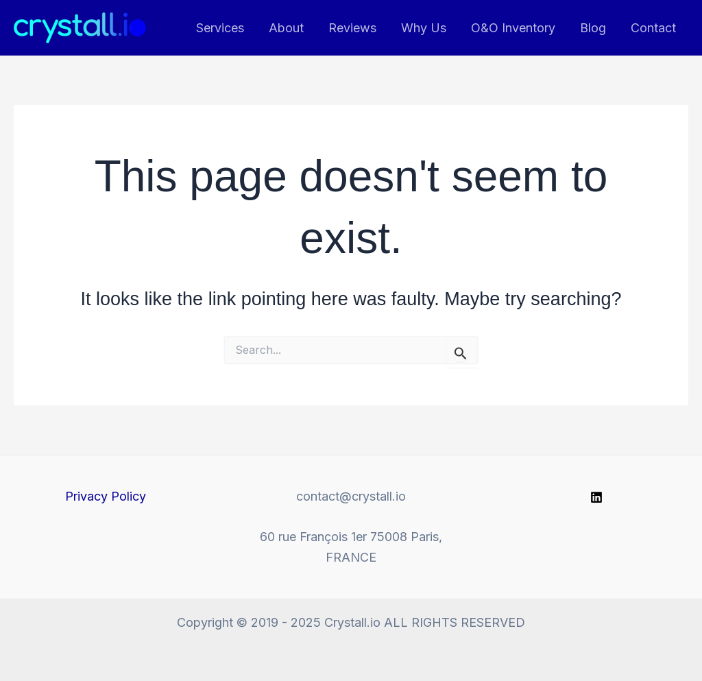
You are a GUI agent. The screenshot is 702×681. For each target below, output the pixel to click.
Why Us (423, 28)
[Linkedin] (596, 497)
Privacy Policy (105, 496)
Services (220, 28)
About (286, 28)
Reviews (352, 28)
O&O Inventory (513, 28)
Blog (593, 28)
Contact (653, 28)
